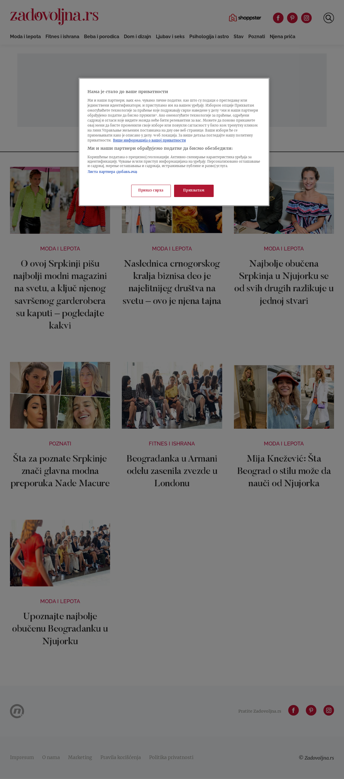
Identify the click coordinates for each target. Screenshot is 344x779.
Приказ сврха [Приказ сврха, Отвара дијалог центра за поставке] (150, 190)
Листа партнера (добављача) (112, 172)
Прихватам (193, 190)
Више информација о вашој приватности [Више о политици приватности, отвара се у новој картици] (149, 140)
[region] (174, 142)
